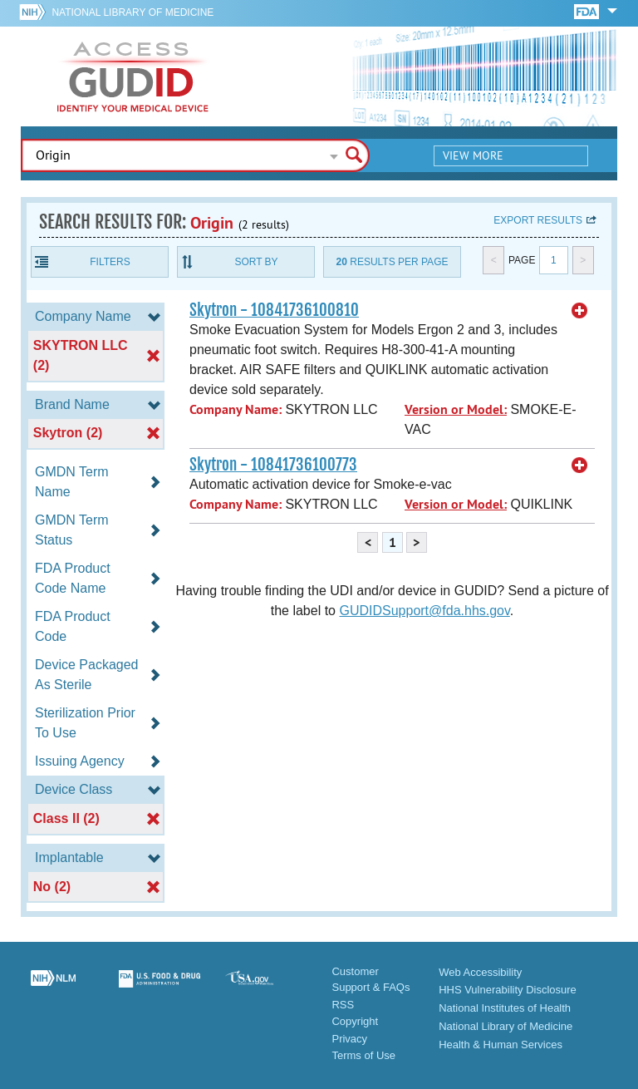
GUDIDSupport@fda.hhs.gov (424, 611)
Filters (110, 262)
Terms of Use (363, 1055)
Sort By (255, 262)
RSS (342, 1004)
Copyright (354, 1021)
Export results (537, 220)
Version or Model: (456, 409)
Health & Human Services (500, 1044)
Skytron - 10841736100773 (273, 465)
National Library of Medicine (132, 12)
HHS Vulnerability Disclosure (508, 989)
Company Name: (235, 409)
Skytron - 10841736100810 (274, 310)
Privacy (349, 1038)
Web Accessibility (480, 972)
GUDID (133, 76)
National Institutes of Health (505, 1008)
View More (473, 155)
